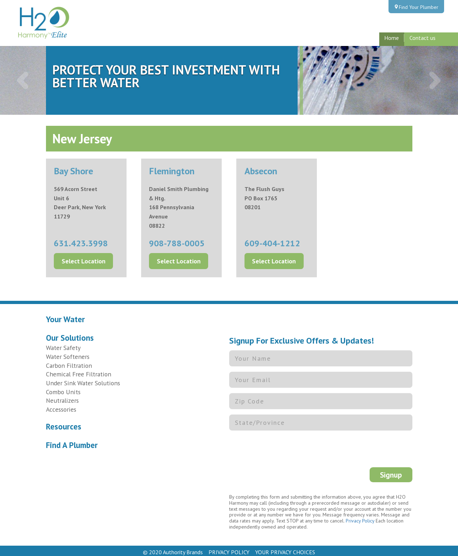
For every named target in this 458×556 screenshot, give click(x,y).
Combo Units (63, 389)
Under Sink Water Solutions (83, 380)
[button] (23, 80)
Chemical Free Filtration (78, 371)
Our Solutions (70, 334)
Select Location (84, 258)
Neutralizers (62, 397)
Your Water (65, 316)
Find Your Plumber (418, 7)
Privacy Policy (360, 517)
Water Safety (63, 344)
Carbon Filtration (69, 362)
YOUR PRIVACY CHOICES (285, 548)
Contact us (423, 37)
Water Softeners (67, 353)
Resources (63, 423)
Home (391, 37)
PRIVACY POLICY (229, 548)
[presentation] (283, 446)
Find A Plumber (72, 442)
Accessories (61, 406)
